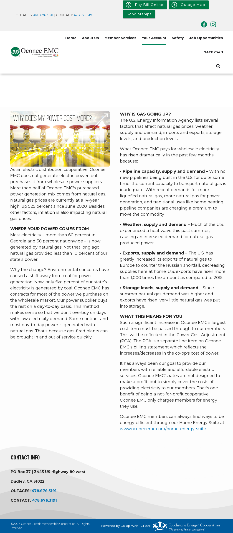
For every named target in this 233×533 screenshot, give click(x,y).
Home (70, 38)
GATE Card (213, 52)
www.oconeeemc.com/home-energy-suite (163, 428)
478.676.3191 (43, 15)
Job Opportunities (206, 38)
